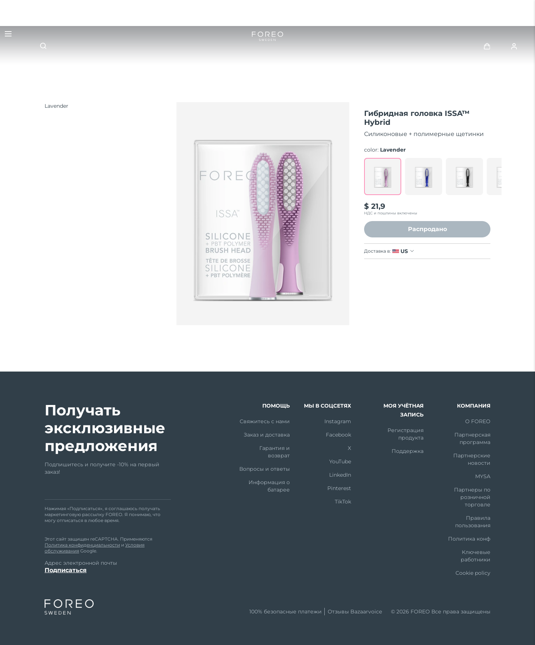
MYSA (482, 476)
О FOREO (477, 421)
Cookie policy (472, 573)
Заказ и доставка (267, 434)
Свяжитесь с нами (265, 421)
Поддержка (408, 451)
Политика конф (469, 538)
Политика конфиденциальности (82, 545)
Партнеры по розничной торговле (472, 497)
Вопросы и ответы (264, 469)
